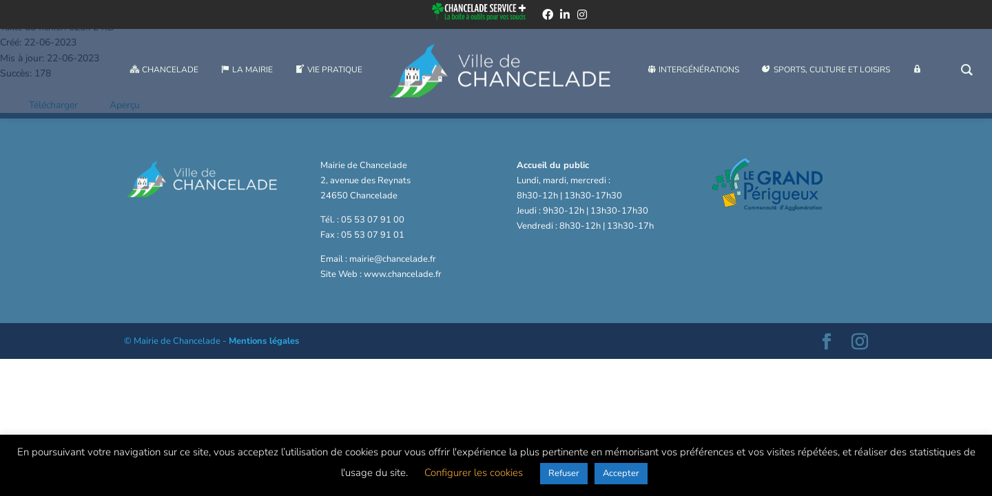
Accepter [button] (621, 473)
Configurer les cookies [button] (473, 472)
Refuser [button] (563, 473)
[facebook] (547, 16)
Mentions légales (264, 341)
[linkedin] (564, 16)
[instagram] (582, 16)
